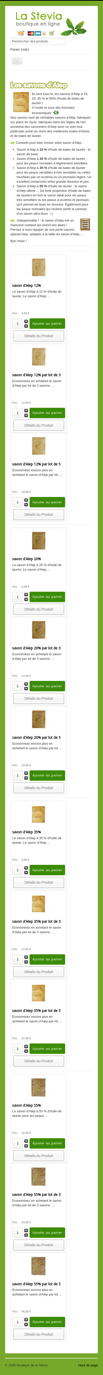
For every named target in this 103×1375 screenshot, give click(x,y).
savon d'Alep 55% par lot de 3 (36, 1194)
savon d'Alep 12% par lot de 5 (36, 464)
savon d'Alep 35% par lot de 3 (36, 921)
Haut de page (88, 1365)
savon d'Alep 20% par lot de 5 (36, 737)
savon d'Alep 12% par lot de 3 (36, 374)
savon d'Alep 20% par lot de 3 (36, 648)
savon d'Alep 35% (26, 832)
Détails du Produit (38, 336)
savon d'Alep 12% (26, 285)
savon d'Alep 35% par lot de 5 (36, 1010)
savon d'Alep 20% (26, 558)
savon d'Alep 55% (26, 1105)
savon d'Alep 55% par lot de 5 (36, 1284)
